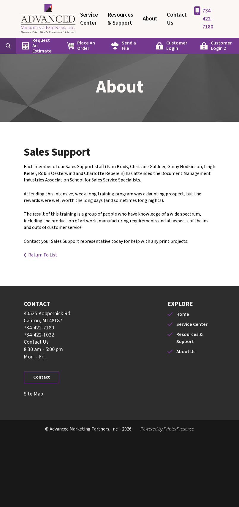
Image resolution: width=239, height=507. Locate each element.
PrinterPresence (179, 429)
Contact (41, 377)
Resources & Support (120, 19)
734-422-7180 (207, 19)
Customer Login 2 (221, 46)
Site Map (33, 394)
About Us (185, 351)
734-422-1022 (39, 335)
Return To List (42, 255)
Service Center (89, 19)
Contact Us (177, 19)
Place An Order (86, 46)
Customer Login (176, 46)
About (150, 19)
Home (182, 314)
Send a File (129, 46)
